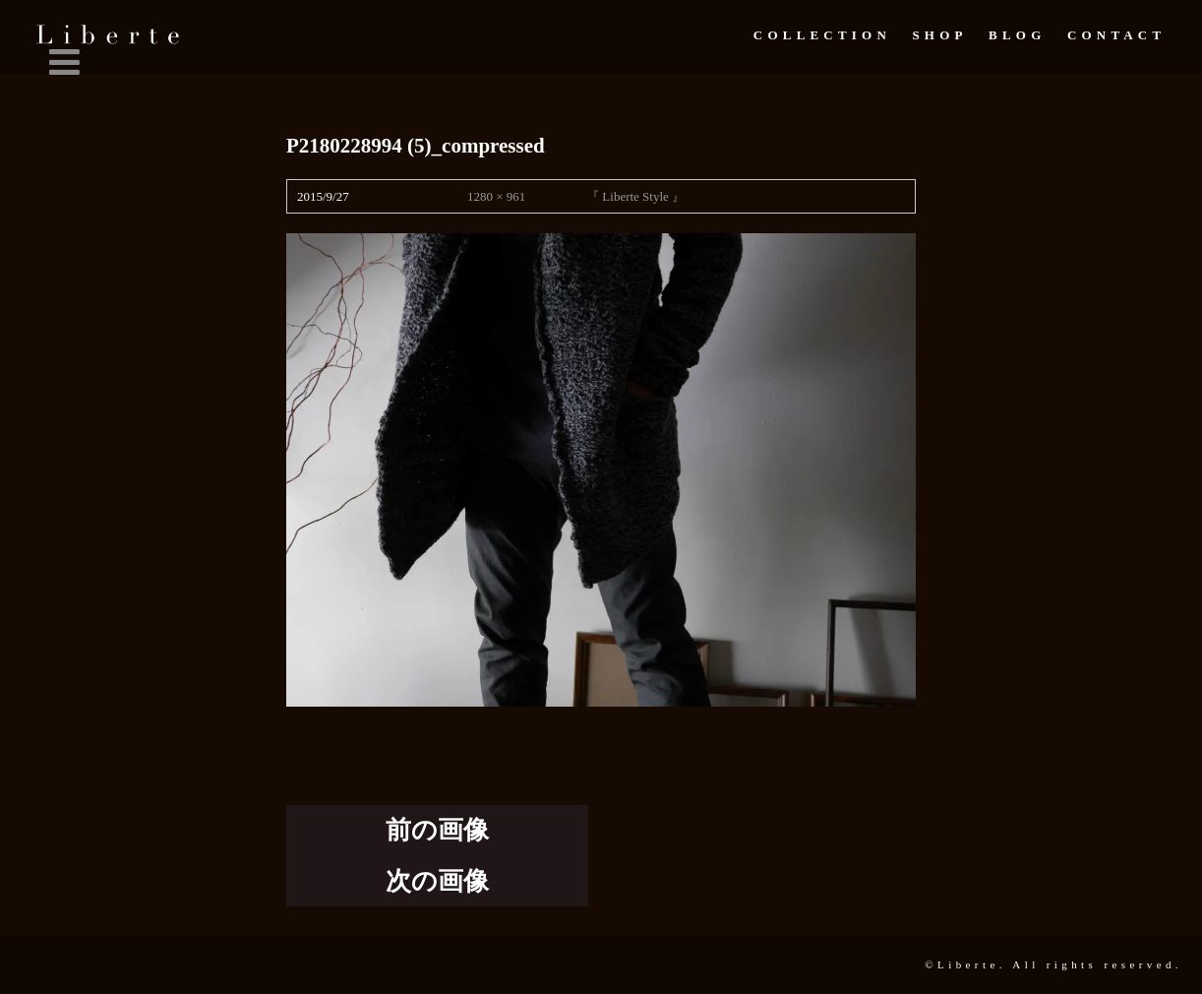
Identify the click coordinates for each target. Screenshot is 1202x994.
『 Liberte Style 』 (635, 196)
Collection (822, 35)
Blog (1017, 35)
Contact (1116, 35)
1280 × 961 (496, 196)
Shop (939, 35)
